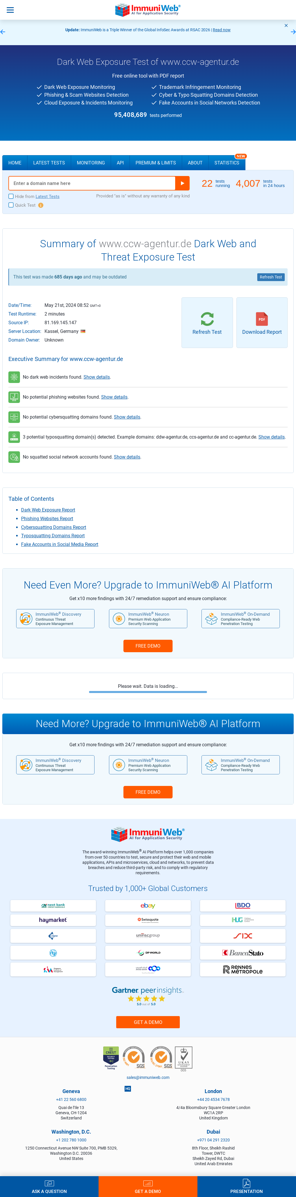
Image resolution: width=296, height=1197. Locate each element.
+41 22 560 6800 (71, 1099)
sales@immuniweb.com (148, 1077)
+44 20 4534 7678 (213, 1099)
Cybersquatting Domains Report (53, 527)
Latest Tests (49, 163)
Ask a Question (49, 1191)
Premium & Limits (156, 163)
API (120, 163)
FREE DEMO (148, 646)
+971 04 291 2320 (213, 1140)
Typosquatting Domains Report (53, 535)
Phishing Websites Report (47, 518)
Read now (222, 30)
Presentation (246, 1191)
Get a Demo (148, 1022)
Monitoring (91, 163)
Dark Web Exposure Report (48, 510)
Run (182, 183)
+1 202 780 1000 (71, 1140)
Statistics (229, 160)
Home (14, 163)
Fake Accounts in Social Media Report (59, 544)
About (195, 163)
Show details (97, 377)
